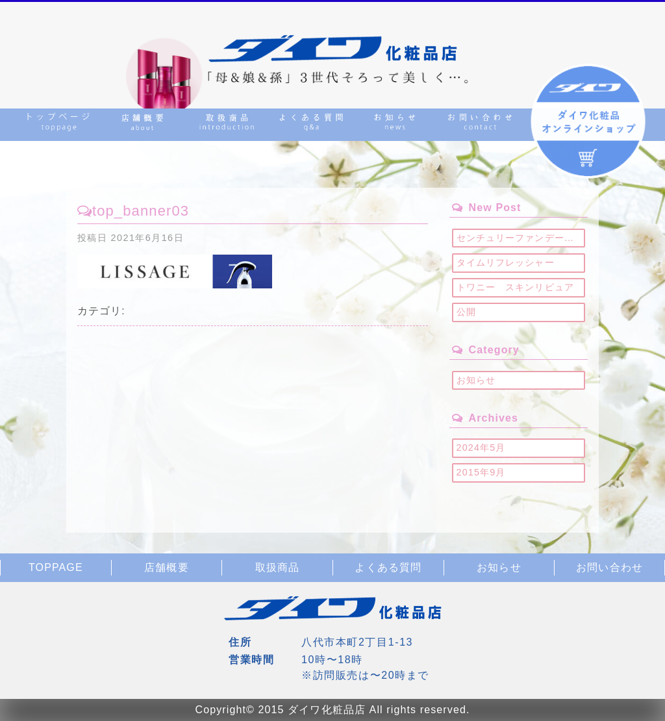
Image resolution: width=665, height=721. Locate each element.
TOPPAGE (56, 567)
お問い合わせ (609, 567)
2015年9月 (481, 472)
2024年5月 (481, 447)
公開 (466, 312)
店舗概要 (166, 567)
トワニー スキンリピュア (515, 287)
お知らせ (476, 380)
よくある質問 (388, 567)
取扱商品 (277, 567)
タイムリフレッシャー (506, 262)
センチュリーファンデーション (521, 238)
